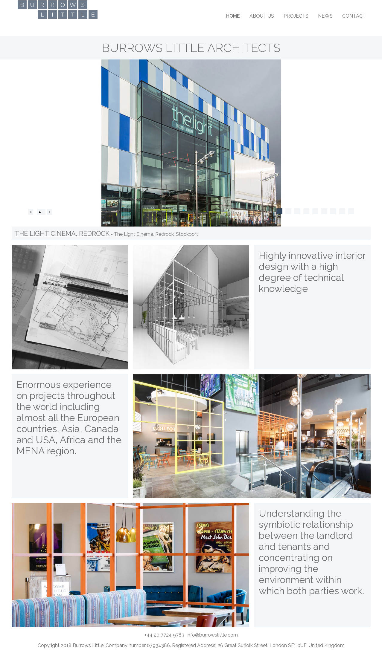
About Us (261, 16)
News (325, 16)
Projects (296, 16)
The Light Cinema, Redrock (62, 233)
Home (233, 16)
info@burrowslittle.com (212, 635)
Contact (354, 16)
